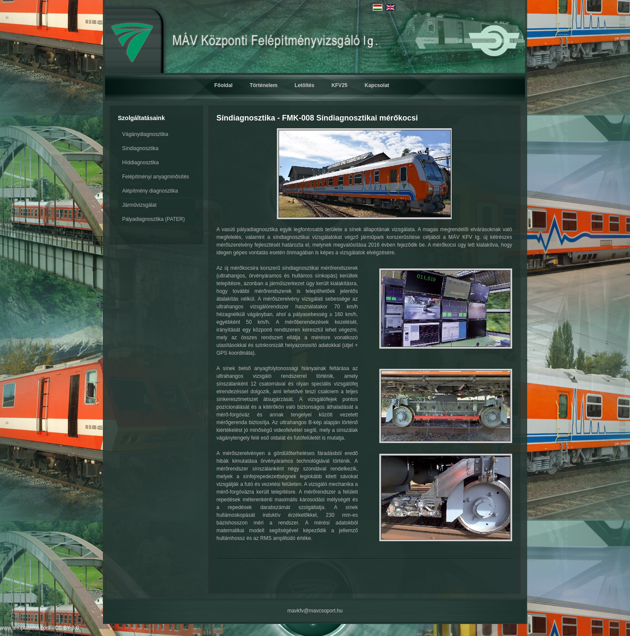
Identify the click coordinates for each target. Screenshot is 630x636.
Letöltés (304, 85)
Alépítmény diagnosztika (150, 191)
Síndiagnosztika (140, 148)
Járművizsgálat (139, 205)
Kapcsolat (377, 85)
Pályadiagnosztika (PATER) (153, 219)
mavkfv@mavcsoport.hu (315, 611)
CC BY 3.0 (66, 628)
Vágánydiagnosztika (145, 134)
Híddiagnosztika (140, 163)
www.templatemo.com (25, 628)
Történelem (264, 85)
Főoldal (223, 85)
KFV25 (339, 85)
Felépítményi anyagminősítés (155, 177)
